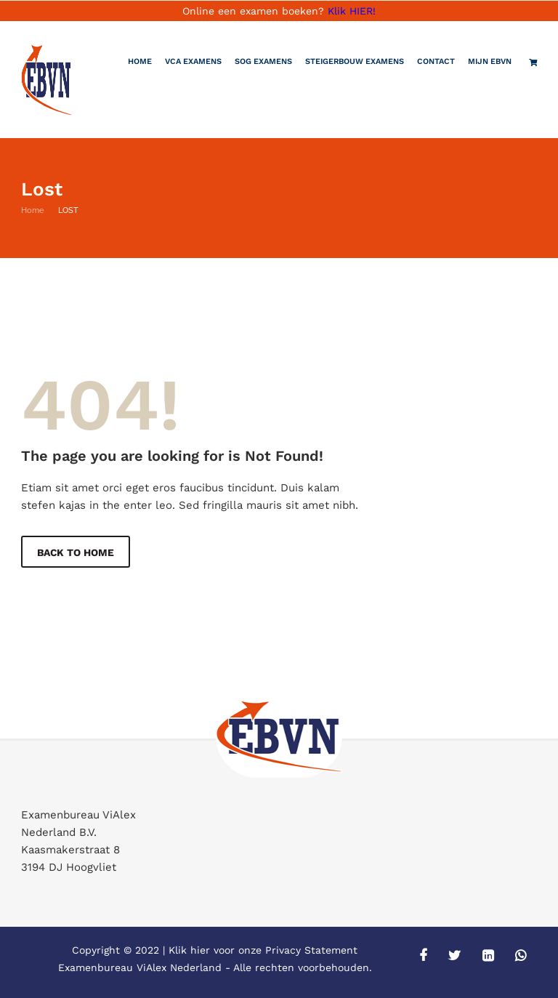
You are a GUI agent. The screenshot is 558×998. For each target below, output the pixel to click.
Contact (436, 61)
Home (140, 61)
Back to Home (76, 552)
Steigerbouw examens (354, 61)
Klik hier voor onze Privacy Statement (263, 950)
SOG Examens (263, 61)
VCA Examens (193, 61)
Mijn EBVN (490, 61)
